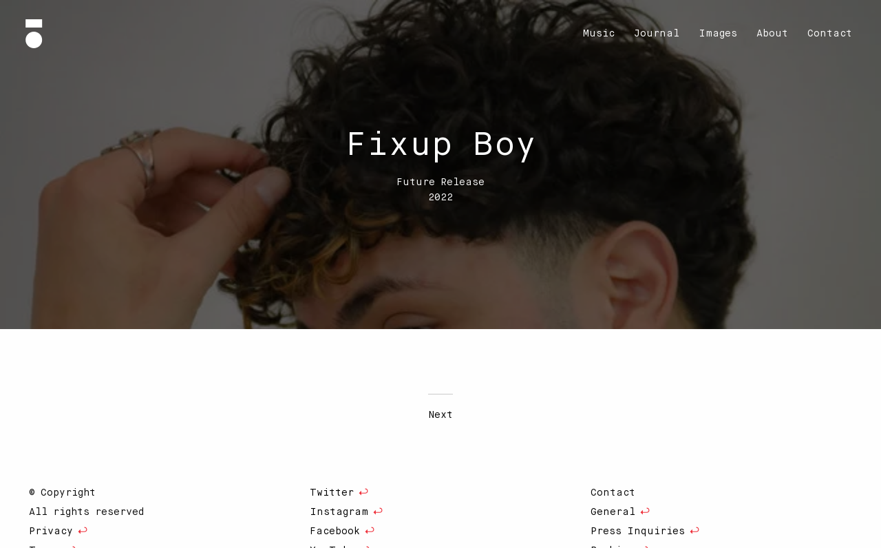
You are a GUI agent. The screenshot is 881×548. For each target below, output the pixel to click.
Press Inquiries (638, 531)
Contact (829, 34)
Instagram (339, 512)
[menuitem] (598, 33)
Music (599, 34)
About (772, 34)
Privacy (51, 531)
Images (718, 34)
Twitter (332, 493)
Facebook (335, 531)
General (613, 512)
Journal (656, 34)
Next (440, 415)
